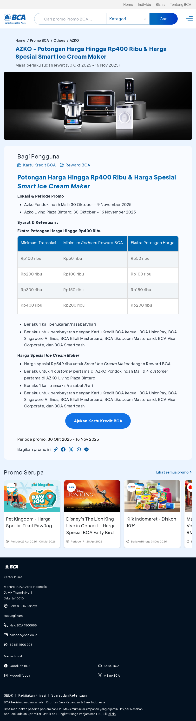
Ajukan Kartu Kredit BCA (98, 420)
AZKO (74, 40)
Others (59, 40)
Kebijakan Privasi (32, 695)
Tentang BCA (180, 4)
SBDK (8, 695)
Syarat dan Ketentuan (69, 695)
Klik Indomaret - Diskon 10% (151, 522)
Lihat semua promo (174, 472)
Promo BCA (39, 40)
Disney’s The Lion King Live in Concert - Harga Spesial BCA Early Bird (91, 525)
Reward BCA (75, 164)
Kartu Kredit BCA (36, 164)
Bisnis (160, 4)
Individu (144, 4)
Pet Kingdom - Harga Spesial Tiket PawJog (29, 522)
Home (128, 4)
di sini (112, 714)
